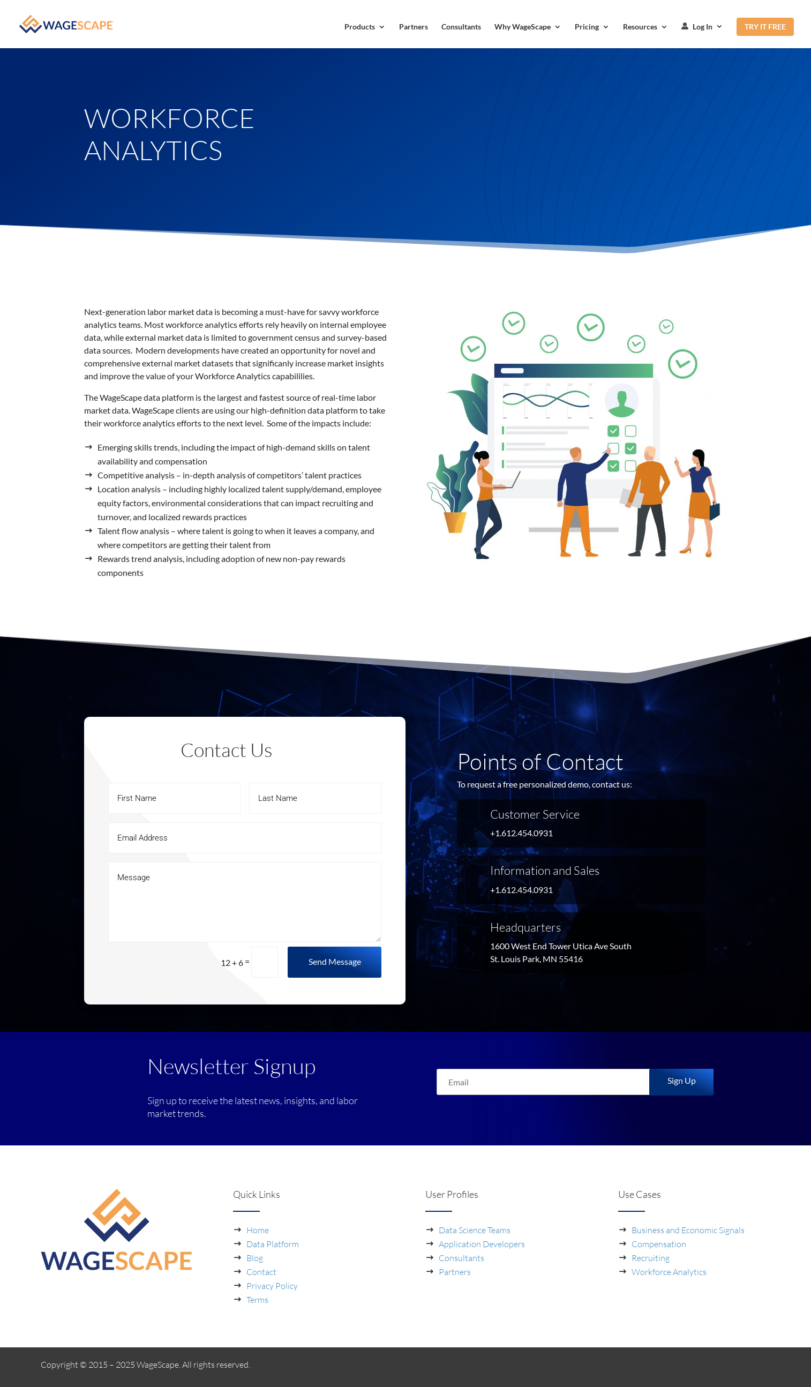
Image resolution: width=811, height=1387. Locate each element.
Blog (254, 1258)
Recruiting (651, 1258)
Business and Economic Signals (688, 1230)
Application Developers (482, 1244)
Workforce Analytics (669, 1271)
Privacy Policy (272, 1285)
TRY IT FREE (765, 26)
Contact (261, 1271)
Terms (257, 1299)
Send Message (335, 961)
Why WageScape (522, 27)
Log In (696, 27)
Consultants (461, 27)
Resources (640, 27)
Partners (413, 27)
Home (257, 1230)
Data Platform (272, 1244)
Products (359, 27)
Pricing (587, 27)
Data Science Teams (474, 1230)
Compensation (659, 1244)
